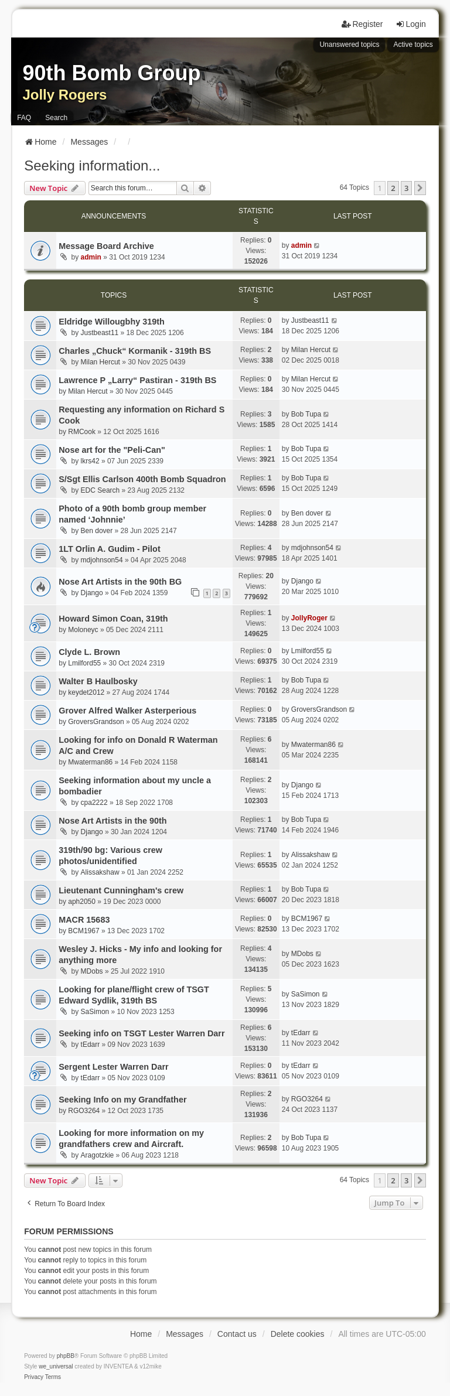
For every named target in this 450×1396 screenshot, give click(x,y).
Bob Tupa (306, 414)
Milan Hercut (100, 362)
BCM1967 (83, 931)
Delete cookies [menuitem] (298, 1334)
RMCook (82, 432)
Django (92, 593)
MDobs (92, 971)
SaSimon (95, 1012)
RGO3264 (84, 1111)
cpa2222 (94, 802)
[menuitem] (33, 1377)
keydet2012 (86, 692)
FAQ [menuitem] (24, 118)
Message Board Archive (106, 246)
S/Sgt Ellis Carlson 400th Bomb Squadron (142, 479)
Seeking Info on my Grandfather (122, 1099)
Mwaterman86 (90, 762)
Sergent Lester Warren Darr (113, 1066)
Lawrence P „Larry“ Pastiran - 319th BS (137, 380)
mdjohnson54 (102, 560)
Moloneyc (83, 630)
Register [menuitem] (362, 24)
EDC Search (100, 490)
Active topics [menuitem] (412, 44)
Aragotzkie (97, 1155)
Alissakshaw (100, 872)
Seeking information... (92, 165)
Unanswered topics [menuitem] (349, 44)
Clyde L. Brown (89, 652)
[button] (420, 188)
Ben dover (97, 531)
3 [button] (406, 188)
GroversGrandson (96, 722)
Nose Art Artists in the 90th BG (120, 581)
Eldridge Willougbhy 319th (112, 321)
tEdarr (90, 1044)
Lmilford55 (84, 663)
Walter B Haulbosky (98, 681)
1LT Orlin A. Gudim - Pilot (109, 549)
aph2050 (82, 901)
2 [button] (393, 188)
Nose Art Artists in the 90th (112, 820)
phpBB (65, 1356)
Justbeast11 (100, 333)
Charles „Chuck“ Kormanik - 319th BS (135, 351)
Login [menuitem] (411, 24)
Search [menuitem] (56, 118)
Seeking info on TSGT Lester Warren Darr (141, 1033)
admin (91, 257)
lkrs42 (90, 461)
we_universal (56, 1366)
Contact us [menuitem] (237, 1334)
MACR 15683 (84, 919)
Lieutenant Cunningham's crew (121, 890)
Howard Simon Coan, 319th (113, 618)
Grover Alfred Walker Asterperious (127, 710)
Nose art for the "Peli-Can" (112, 450)
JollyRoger (309, 618)
